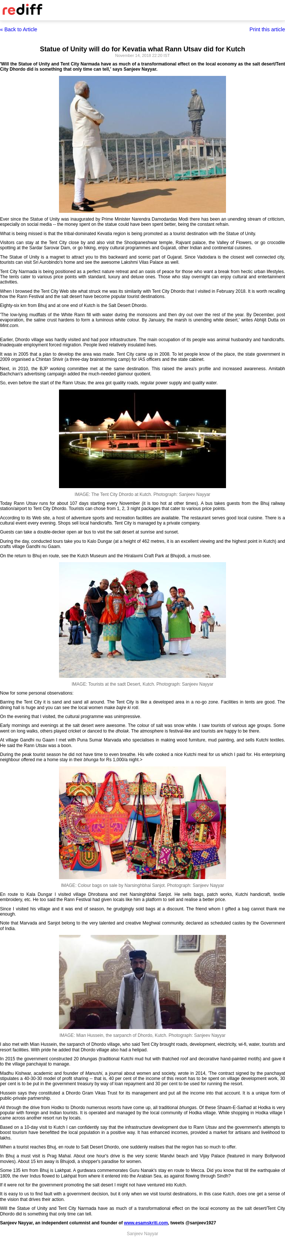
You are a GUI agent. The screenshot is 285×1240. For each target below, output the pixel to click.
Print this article (267, 29)
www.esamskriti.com (146, 1222)
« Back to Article (18, 29)
